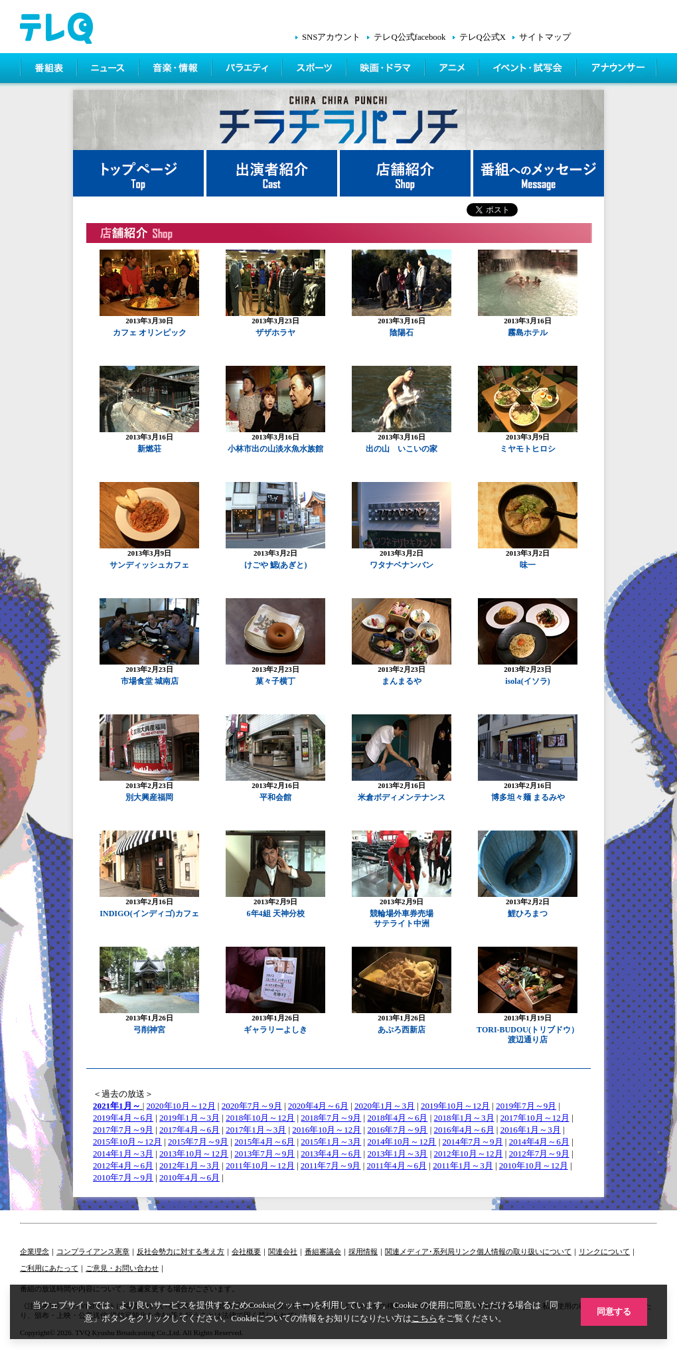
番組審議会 (323, 1251)
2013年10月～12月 (193, 1154)
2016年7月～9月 (397, 1130)
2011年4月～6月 (397, 1165)
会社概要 (246, 1251)
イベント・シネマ (528, 69)
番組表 (49, 69)
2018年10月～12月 (260, 1118)
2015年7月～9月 (198, 1142)
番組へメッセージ (538, 173)
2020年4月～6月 (318, 1106)
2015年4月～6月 (264, 1142)
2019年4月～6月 (123, 1118)
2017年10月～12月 (534, 1118)
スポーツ (315, 69)
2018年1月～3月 (464, 1118)
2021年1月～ (117, 1106)
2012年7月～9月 (539, 1154)
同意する (614, 1312)
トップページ (139, 173)
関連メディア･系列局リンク (431, 1251)
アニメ (453, 69)
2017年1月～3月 (256, 1130)
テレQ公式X (482, 37)
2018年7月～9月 (331, 1118)
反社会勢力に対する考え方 (180, 1251)
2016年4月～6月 (464, 1130)
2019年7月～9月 (526, 1106)
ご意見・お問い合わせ (122, 1268)
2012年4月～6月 (123, 1165)
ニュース (109, 69)
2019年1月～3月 (189, 1118)
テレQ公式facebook (409, 37)
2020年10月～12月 (181, 1106)
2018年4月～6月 (397, 1118)
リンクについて (604, 1251)
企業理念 (34, 1251)
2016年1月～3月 (530, 1130)
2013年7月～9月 (264, 1154)
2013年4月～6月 (331, 1154)
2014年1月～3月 (123, 1154)
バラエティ (248, 69)
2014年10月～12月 (401, 1142)
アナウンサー (617, 69)
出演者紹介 (273, 173)
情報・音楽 (176, 69)
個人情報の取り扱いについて (524, 1251)
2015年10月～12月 (127, 1142)
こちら (424, 1318)
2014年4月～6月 (539, 1142)
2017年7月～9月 (123, 1130)
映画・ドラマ (387, 69)
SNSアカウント (331, 37)
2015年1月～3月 (331, 1142)
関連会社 (282, 1251)
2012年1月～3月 (189, 1165)
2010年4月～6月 (189, 1177)
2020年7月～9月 (252, 1106)
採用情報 (363, 1251)
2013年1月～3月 (397, 1154)
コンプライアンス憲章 (92, 1251)
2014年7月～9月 (473, 1142)
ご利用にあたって (49, 1268)
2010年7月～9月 (123, 1177)
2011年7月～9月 (331, 1165)
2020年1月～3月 (384, 1106)
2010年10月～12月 (533, 1165)
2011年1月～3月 (463, 1165)
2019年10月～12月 (455, 1106)
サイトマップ (545, 37)
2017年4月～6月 (189, 1130)
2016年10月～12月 (326, 1130)
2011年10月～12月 (260, 1165)
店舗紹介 (406, 173)
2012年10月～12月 (468, 1154)
